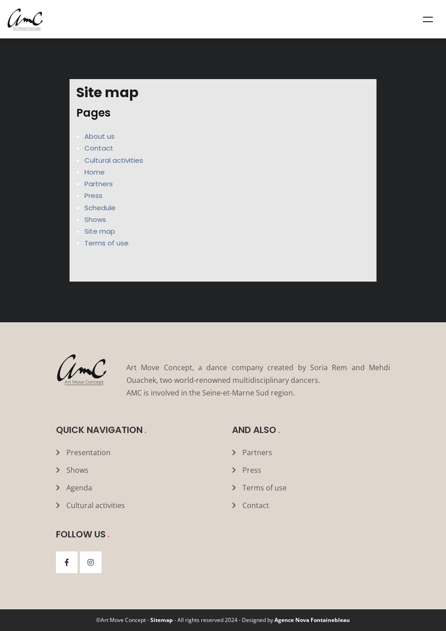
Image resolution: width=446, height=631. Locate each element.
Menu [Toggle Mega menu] (428, 19)
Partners (98, 183)
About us (99, 136)
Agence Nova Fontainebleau (312, 620)
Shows (95, 219)
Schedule (100, 207)
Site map (99, 231)
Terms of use (106, 243)
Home (94, 172)
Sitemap (161, 620)
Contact (98, 148)
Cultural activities (113, 160)
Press (93, 195)
